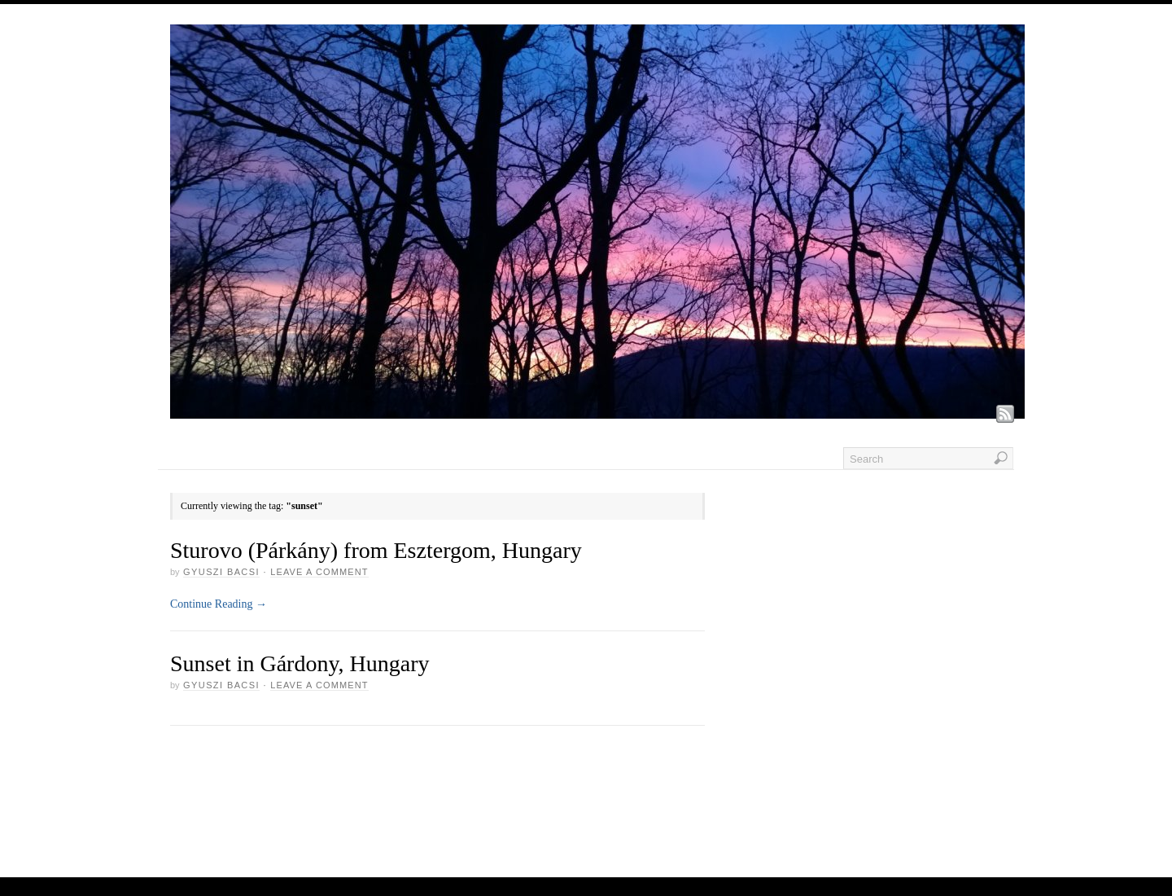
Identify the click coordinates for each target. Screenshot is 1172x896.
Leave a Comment (319, 572)
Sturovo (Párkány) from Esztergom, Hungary (376, 550)
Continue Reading (218, 604)
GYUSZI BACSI (221, 572)
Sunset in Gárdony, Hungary (300, 663)
